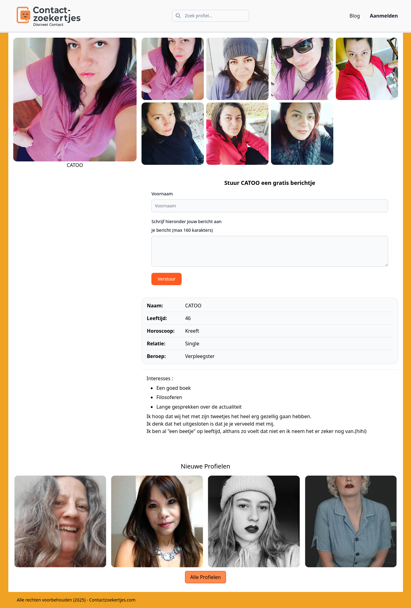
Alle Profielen (205, 577)
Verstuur (166, 279)
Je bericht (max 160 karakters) (182, 230)
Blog (354, 15)
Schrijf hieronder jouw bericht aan (186, 221)
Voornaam (162, 194)
